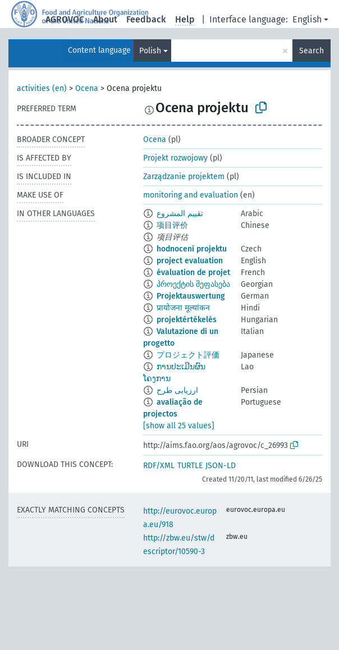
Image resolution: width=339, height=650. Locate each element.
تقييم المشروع (180, 213)
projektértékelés (187, 319)
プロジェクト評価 (188, 355)
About (105, 19)
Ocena (86, 88)
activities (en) (42, 88)
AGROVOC (64, 19)
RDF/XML (159, 465)
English (307, 19)
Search (311, 51)
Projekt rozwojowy (175, 158)
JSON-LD (220, 465)
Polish (150, 51)
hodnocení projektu (192, 249)
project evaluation (190, 261)
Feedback (146, 19)
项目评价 (172, 225)
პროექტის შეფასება (193, 284)
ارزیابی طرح (177, 390)
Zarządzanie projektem (184, 176)
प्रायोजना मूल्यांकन (183, 308)
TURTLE (190, 465)
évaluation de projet (193, 272)
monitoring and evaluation (190, 195)
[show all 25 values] (178, 426)
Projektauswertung (191, 296)
